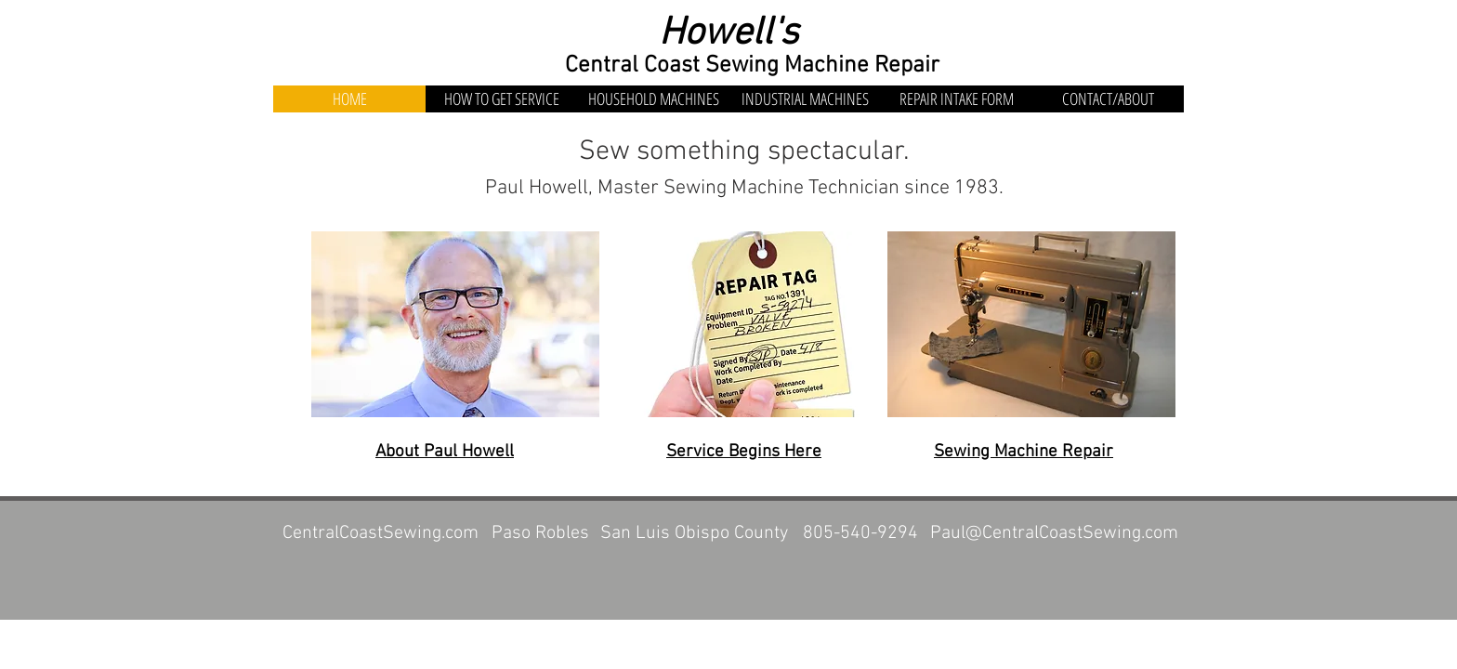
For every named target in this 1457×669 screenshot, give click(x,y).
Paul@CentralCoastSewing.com (1054, 533)
